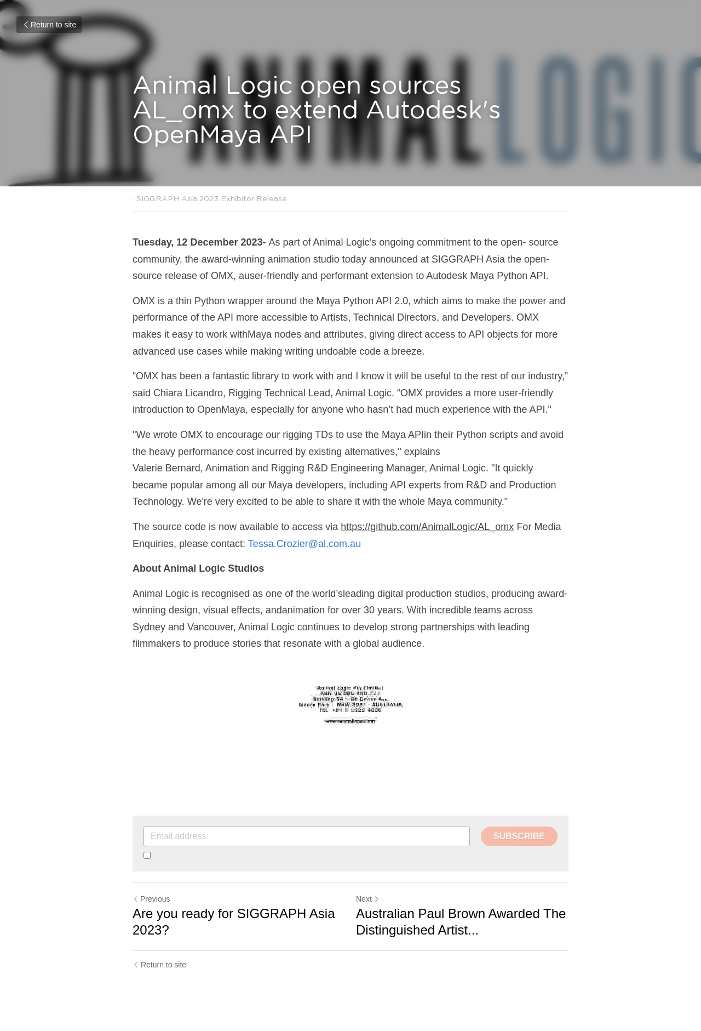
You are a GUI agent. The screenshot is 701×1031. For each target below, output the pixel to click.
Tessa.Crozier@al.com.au (304, 543)
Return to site (49, 24)
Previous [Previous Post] (151, 899)
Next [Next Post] (368, 899)
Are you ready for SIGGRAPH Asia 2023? (234, 921)
